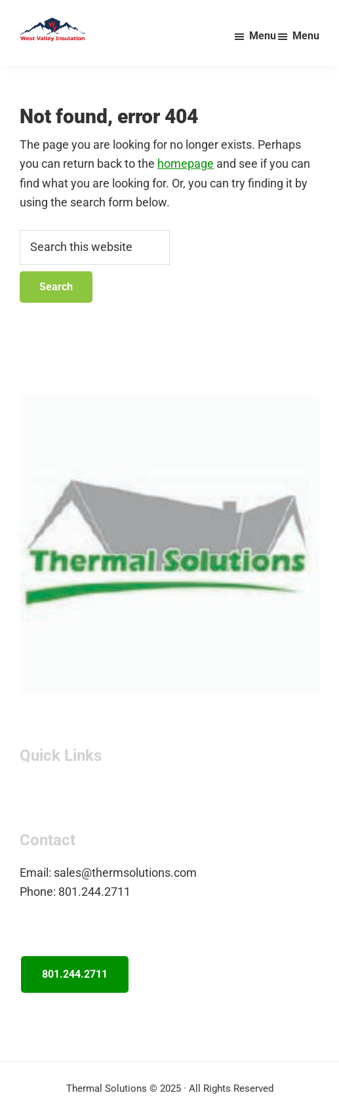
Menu (305, 35)
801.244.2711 (75, 974)
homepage (185, 163)
